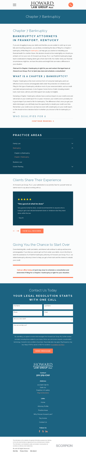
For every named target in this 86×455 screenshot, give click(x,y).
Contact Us (43, 422)
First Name (17, 306)
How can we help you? (20, 325)
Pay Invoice (43, 418)
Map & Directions (43, 393)
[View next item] (18, 231)
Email (46, 312)
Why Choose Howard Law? (43, 414)
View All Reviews (32, 231)
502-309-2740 (43, 375)
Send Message (43, 351)
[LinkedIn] (46, 432)
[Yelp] (43, 432)
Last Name (48, 306)
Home (43, 402)
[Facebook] (39, 432)
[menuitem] (42, 143)
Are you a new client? (20, 319)
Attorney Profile (43, 406)
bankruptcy (35, 50)
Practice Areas (43, 410)
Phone (15, 312)
